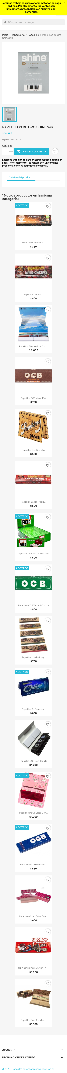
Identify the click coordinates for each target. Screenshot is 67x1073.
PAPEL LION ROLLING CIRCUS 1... (33, 968)
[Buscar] (33, 22)
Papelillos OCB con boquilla (33, 761)
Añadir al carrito (31, 151)
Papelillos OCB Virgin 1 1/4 (33, 398)
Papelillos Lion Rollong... (34, 657)
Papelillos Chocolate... (33, 242)
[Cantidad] (5, 151)
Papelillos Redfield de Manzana (33, 553)
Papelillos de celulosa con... (33, 812)
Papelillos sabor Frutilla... (33, 501)
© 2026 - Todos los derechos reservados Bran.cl (27, 1069)
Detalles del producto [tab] (21, 177)
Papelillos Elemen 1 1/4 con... (33, 346)
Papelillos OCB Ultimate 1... (33, 864)
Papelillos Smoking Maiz (33, 450)
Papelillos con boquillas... (33, 1020)
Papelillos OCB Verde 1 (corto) (33, 605)
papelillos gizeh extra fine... (33, 916)
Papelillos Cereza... (33, 294)
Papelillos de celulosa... (34, 709)
